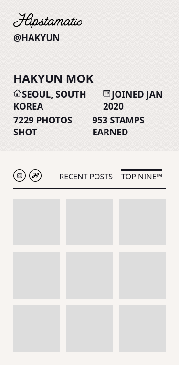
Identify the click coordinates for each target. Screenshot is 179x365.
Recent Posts (86, 176)
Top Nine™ (141, 176)
